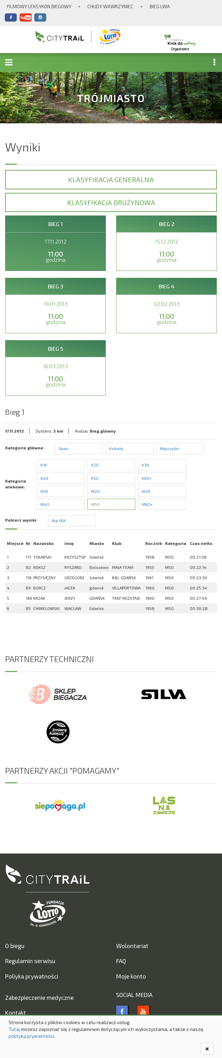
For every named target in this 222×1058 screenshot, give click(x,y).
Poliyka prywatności (31, 976)
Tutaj (14, 1029)
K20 (95, 464)
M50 (95, 504)
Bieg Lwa (160, 6)
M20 (95, 491)
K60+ (147, 478)
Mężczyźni (169, 448)
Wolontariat (132, 945)
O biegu (14, 945)
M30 (146, 491)
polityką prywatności (31, 1036)
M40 (44, 504)
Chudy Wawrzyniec (110, 6)
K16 (43, 464)
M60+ (147, 504)
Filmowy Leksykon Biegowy (39, 6)
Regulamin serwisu (30, 960)
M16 (44, 491)
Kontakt (15, 1012)
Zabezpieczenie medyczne (39, 997)
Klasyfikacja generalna (111, 179)
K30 (145, 464)
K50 (95, 478)
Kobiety (116, 448)
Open (64, 448)
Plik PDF (59, 520)
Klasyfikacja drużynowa (111, 202)
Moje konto (131, 976)
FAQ (121, 960)
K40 (44, 478)
